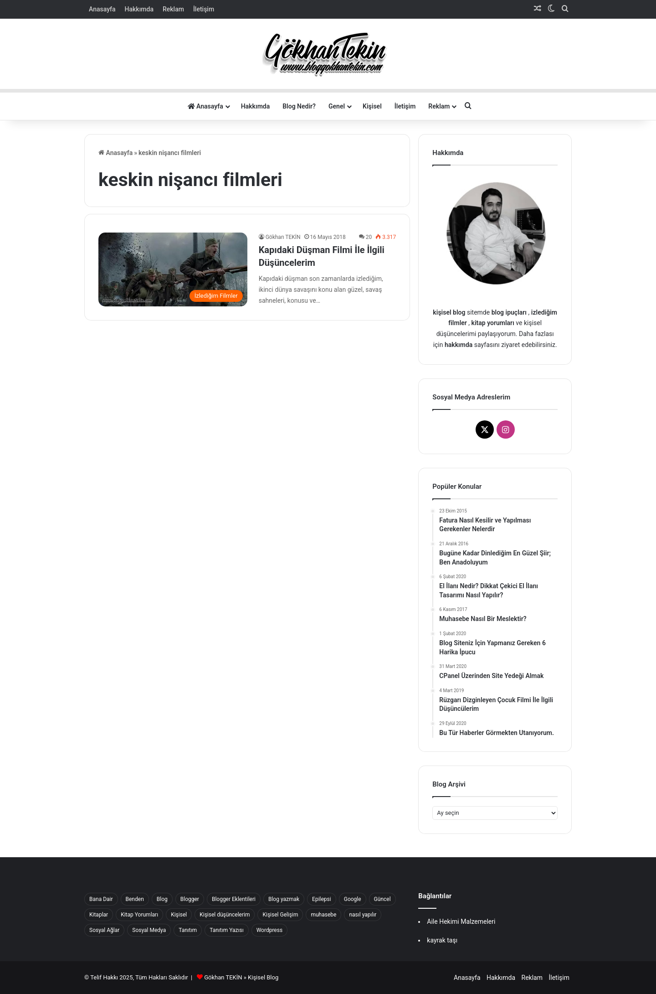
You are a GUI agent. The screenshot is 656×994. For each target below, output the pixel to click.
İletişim (203, 9)
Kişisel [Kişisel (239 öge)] (179, 914)
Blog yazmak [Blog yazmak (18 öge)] (283, 899)
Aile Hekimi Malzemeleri (461, 921)
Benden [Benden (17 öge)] (135, 899)
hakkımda (458, 344)
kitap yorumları (493, 322)
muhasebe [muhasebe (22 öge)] (323, 914)
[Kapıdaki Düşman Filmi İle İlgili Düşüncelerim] (172, 269)
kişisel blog (449, 312)
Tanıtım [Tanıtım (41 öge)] (188, 930)
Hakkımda (139, 9)
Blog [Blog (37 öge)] (162, 899)
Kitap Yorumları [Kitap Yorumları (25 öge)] (139, 914)
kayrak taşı (442, 940)
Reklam (173, 9)
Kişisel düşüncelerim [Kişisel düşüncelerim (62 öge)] (225, 914)
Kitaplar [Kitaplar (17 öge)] (98, 914)
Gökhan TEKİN (283, 237)
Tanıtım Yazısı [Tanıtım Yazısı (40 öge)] (226, 930)
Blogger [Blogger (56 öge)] (189, 899)
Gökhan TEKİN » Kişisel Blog (241, 977)
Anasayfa (102, 9)
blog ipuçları (509, 312)
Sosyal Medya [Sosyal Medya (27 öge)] (149, 930)
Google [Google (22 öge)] (352, 899)
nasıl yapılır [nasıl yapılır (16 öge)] (362, 914)
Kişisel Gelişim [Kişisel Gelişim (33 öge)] (280, 914)
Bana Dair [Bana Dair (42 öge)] (101, 899)
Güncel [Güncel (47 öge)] (382, 899)
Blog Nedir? (299, 106)
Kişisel (372, 106)
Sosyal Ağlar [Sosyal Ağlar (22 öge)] (104, 930)
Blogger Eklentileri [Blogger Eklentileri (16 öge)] (234, 899)
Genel (336, 106)
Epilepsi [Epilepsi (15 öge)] (321, 899)
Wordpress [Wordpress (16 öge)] (269, 930)
